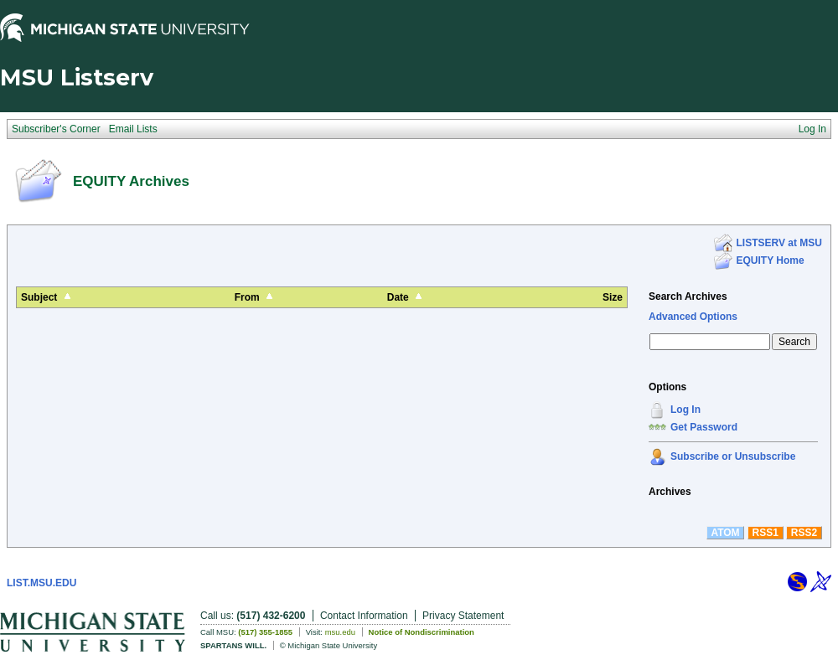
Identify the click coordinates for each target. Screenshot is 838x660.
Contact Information (364, 615)
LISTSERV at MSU (779, 243)
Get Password (703, 427)
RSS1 (766, 533)
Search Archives (688, 296)
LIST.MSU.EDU (41, 583)
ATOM (725, 533)
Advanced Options (693, 316)
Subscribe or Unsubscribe (732, 456)
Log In (685, 409)
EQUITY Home (770, 260)
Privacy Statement (463, 615)
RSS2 (804, 533)
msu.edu (340, 632)
